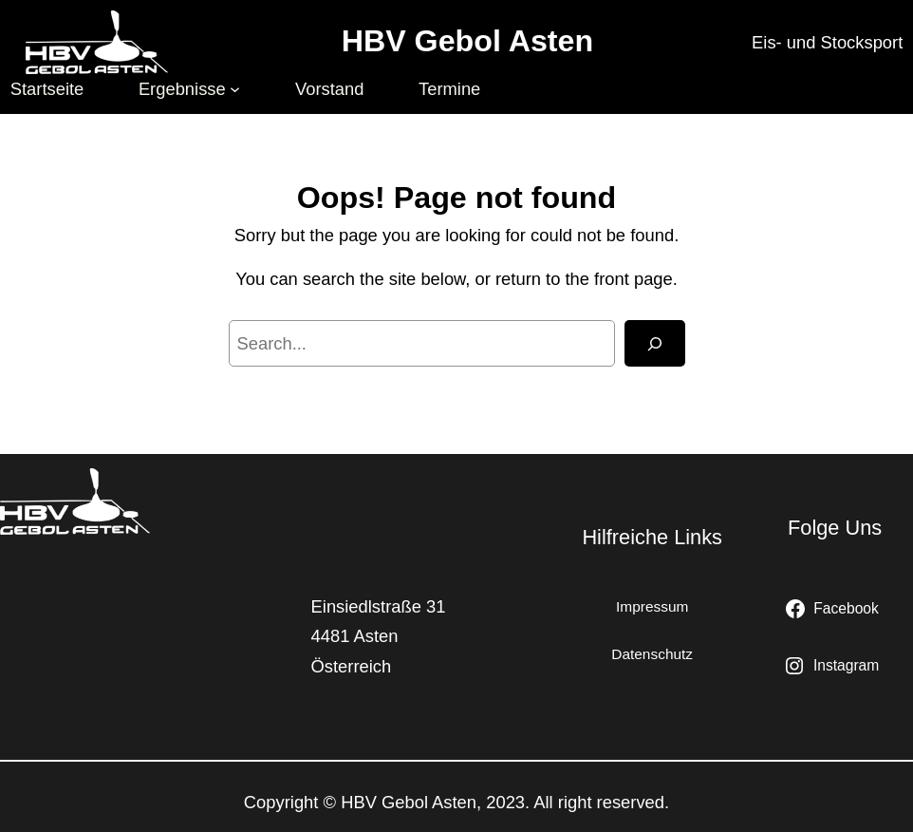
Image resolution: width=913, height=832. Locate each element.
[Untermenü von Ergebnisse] (235, 89)
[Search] (654, 343)
